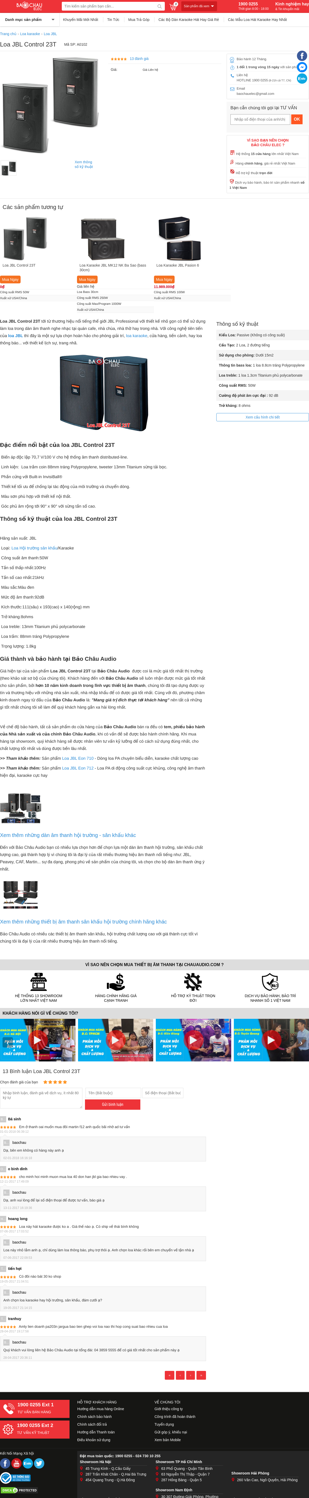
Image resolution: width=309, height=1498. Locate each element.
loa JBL (15, 336)
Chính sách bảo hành (94, 1417)
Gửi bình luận (112, 1104)
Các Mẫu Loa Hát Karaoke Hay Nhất (257, 20)
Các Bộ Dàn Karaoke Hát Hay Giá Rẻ (188, 20)
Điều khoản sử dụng (93, 1440)
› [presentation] (301, 1042)
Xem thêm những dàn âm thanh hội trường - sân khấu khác (68, 835)
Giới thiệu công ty (168, 1409)
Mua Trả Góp (139, 20)
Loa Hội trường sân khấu (34, 548)
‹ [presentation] (7, 1042)
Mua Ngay (10, 279)
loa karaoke (136, 336)
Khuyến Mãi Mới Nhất (80, 20)
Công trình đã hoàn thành (174, 1417)
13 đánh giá (139, 59)
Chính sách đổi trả (92, 1424)
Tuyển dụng (164, 1424)
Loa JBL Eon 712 (77, 768)
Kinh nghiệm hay (292, 6)
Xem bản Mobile (167, 1440)
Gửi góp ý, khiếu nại (170, 1432)
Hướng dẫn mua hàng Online (100, 1409)
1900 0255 (253, 6)
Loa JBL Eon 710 (77, 758)
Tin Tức (113, 20)
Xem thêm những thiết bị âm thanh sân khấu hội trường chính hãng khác (83, 922)
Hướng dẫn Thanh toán (96, 1432)
